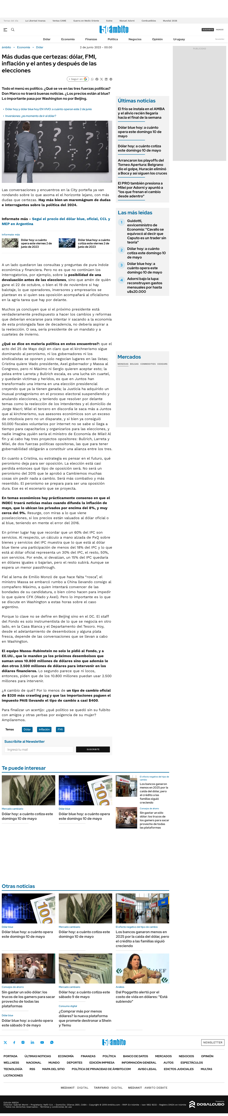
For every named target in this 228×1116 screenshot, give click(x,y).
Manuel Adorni (127, 20)
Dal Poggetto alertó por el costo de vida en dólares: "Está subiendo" (141, 997)
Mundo (54, 1063)
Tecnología (13, 1069)
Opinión (157, 39)
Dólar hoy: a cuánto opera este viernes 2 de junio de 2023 (36, 243)
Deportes (74, 1063)
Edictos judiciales (179, 1069)
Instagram (23, 1042)
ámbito (6, 47)
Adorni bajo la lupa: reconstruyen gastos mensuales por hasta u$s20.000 (144, 285)
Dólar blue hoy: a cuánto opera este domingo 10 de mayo (140, 131)
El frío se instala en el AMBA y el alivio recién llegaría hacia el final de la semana (141, 113)
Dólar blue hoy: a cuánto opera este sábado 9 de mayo (27, 1023)
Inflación (44, 729)
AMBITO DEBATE (147, 1087)
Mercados (163, 1056)
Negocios (135, 39)
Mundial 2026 (170, 20)
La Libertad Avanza (35, 20)
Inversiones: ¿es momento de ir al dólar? (30, 116)
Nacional (33, 1063)
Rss (32, 1069)
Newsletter (219, 39)
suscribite (208, 30)
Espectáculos (192, 1063)
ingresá (220, 30)
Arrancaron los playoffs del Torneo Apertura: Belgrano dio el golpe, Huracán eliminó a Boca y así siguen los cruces (142, 167)
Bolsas (134, 364)
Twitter (5, 1042)
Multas (206, 1069)
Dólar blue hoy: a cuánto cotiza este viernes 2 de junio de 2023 (94, 243)
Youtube (42, 1042)
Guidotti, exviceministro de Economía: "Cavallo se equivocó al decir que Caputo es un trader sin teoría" (146, 231)
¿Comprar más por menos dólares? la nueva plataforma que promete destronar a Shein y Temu (85, 1018)
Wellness (11, 1063)
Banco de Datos (135, 1056)
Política (113, 39)
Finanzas (91, 39)
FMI (60, 729)
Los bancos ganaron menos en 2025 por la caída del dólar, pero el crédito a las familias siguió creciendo (154, 793)
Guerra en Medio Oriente (86, 20)
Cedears (162, 364)
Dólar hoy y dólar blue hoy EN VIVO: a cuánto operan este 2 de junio (48, 109)
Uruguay (179, 39)
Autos (168, 1063)
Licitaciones (13, 1075)
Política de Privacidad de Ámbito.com (101, 1069)
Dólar (47, 39)
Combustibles (149, 20)
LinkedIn (32, 1042)
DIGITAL (75, 1087)
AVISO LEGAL (147, 1069)
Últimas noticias (38, 1056)
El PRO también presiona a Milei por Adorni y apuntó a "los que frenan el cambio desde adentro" (140, 189)
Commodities (148, 364)
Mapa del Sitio (53, 1069)
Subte (109, 20)
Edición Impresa (102, 1063)
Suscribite (93, 749)
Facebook (14, 1042)
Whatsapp (51, 1042)
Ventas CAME (59, 20)
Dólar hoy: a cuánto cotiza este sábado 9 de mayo (84, 994)
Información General (139, 1063)
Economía (68, 39)
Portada (10, 1056)
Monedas (123, 364)
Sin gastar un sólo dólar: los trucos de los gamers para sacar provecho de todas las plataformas (154, 820)
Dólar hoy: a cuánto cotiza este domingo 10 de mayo (139, 148)
